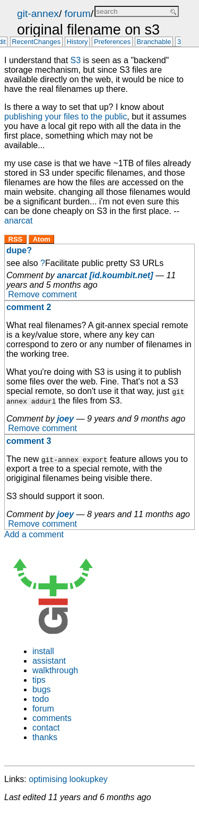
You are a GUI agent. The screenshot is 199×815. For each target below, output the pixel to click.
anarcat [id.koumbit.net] (105, 275)
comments (52, 718)
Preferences (112, 42)
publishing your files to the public (65, 116)
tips (39, 679)
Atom (41, 239)
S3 (76, 60)
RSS (15, 239)
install (43, 651)
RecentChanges (36, 42)
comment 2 (28, 307)
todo (40, 699)
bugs (41, 689)
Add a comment (34, 534)
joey (65, 418)
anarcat (18, 220)
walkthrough (55, 670)
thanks (44, 737)
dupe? (19, 250)
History (77, 42)
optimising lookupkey (68, 779)
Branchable (154, 42)
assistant (49, 660)
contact (46, 727)
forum (78, 13)
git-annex (38, 13)
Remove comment (42, 294)
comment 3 (28, 440)
